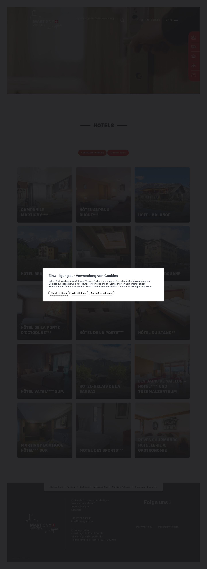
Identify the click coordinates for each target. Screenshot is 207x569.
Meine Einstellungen (100, 293)
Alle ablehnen (78, 293)
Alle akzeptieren (57, 293)
